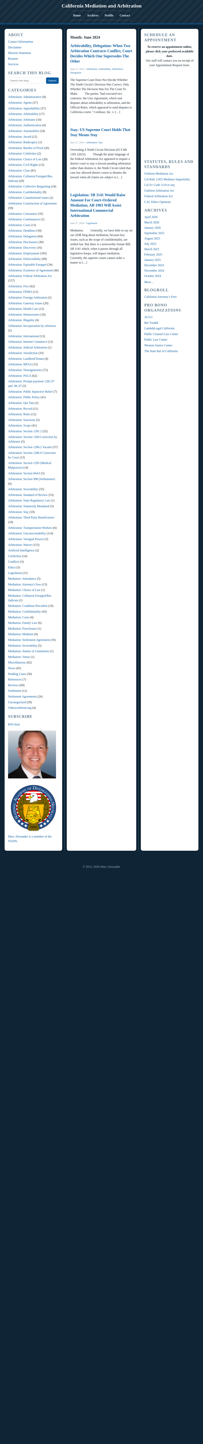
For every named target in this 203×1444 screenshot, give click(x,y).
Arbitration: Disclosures (23, 242)
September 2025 (154, 233)
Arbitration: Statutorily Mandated (28, 506)
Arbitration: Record (20, 408)
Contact (125, 15)
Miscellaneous (17, 662)
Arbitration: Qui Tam (21, 403)
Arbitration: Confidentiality (25, 192)
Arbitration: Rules (19, 414)
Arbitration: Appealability (24, 108)
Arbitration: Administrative (25, 96)
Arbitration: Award (19, 136)
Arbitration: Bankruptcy (23, 142)
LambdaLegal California (159, 328)
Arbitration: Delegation (22, 236)
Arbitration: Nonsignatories (25, 370)
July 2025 (150, 243)
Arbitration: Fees (18, 286)
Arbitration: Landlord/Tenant (26, 358)
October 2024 (152, 276)
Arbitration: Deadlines (22, 230)
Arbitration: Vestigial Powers (26, 539)
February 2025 (153, 254)
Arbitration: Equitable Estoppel (27, 264)
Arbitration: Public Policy (24, 397)
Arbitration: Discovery (22, 247)
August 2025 (152, 238)
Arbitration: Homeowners (24, 314)
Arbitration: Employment (23, 253)
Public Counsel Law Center (161, 334)
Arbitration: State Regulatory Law (29, 500)
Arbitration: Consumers (22, 213)
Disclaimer (14, 47)
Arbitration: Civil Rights (23, 164)
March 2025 (151, 249)
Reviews (13, 685)
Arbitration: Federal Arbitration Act (30, 276)
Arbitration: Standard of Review (28, 495)
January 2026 (152, 227)
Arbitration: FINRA (20, 291)
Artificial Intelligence (21, 550)
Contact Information (20, 41)
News (11, 668)
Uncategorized (17, 702)
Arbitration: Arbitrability (23, 114)
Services (13, 64)
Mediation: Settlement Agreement (29, 639)
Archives (92, 15)
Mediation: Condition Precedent (27, 605)
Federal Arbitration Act (158, 196)
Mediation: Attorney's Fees (24, 584)
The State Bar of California (161, 351)
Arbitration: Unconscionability (27, 533)
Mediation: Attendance (22, 578)
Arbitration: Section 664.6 (24, 473)
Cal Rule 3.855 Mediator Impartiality (167, 179)
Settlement (14, 690)
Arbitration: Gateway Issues (25, 303)
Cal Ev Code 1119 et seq (159, 184)
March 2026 (151, 222)
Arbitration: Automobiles (23, 131)
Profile (109, 15)
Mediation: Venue (19, 657)
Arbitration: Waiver (20, 544)
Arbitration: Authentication (24, 125)
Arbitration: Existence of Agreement (30, 270)
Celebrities (14, 556)
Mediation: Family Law (22, 622)
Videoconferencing (19, 707)
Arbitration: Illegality (21, 320)
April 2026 (151, 217)
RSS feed (14, 724)
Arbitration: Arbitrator (21, 119)
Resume (13, 58)
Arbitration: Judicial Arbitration (27, 347)
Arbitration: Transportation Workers (30, 527)
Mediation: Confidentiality (24, 611)
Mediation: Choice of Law (24, 590)
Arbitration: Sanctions (21, 420)
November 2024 (154, 270)
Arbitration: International (23, 336)
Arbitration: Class (19, 170)
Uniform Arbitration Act (159, 190)
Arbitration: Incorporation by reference (32, 325)
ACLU (148, 317)
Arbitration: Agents (20, 102)
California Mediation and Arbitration (102, 6)
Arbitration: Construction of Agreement (32, 203)
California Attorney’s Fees (160, 296)
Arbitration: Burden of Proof (25, 148)
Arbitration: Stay (18, 512)
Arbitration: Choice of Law (25, 159)
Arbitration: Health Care (23, 308)
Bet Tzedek (151, 322)
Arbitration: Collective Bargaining (29, 186)
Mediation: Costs (18, 617)
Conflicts (13, 561)
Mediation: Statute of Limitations (28, 651)
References (15, 679)
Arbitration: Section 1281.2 (25, 431)
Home (77, 15)
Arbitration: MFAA (20, 364)
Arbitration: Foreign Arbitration (27, 297)
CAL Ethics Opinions (157, 201)
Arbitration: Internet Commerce (27, 341)
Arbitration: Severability (23, 489)
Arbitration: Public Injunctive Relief (30, 391)
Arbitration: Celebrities (22, 153)
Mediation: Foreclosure (22, 628)
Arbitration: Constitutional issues (28, 197)
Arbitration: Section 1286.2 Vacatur (30, 447)
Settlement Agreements (22, 696)
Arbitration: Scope (19, 425)
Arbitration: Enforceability (24, 258)
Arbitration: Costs (19, 225)
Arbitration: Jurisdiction (23, 353)
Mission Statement (19, 53)
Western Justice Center (158, 345)
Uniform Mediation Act (158, 173)
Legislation (15, 573)
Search (52, 80)
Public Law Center (155, 339)
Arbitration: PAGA (19, 375)
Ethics (12, 567)
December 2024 (154, 265)
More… (149, 282)
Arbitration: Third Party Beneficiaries (31, 517)
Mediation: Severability (22, 645)
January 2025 (152, 259)
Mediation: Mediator (21, 634)
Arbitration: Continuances (24, 219)
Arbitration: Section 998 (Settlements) (31, 479)
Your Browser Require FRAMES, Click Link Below (169, 113)
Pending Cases (17, 674)
